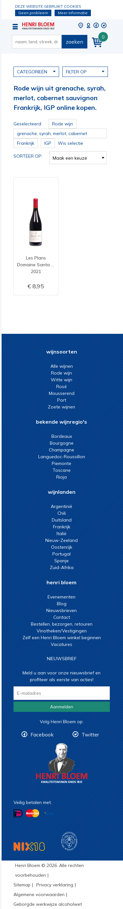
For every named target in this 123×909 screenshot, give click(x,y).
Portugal (61, 554)
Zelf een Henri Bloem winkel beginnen (61, 637)
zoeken (74, 41)
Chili (61, 513)
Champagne (61, 450)
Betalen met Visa (49, 814)
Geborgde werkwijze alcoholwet (47, 904)
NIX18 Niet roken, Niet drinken (29, 846)
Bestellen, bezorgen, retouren (61, 624)
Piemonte (61, 463)
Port (61, 400)
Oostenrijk (61, 547)
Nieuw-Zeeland (61, 540)
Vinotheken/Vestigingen (62, 631)
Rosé (61, 386)
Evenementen (61, 597)
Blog (61, 604)
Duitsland (62, 520)
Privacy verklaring (54, 885)
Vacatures (61, 644)
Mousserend (62, 393)
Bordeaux (61, 436)
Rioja (61, 477)
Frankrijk (61, 527)
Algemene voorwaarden (39, 894)
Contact (61, 617)
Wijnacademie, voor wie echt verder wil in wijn (69, 841)
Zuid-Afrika (62, 567)
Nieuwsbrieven (61, 610)
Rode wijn (61, 373)
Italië (61, 533)
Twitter (90, 734)
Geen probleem (33, 12)
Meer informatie (73, 12)
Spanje (61, 561)
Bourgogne (62, 443)
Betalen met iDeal (17, 813)
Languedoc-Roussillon (61, 457)
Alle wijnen (61, 366)
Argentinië (61, 506)
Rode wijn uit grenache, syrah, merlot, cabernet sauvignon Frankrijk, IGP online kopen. (38, 26)
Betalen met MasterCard (32, 813)
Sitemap (22, 885)
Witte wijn (61, 380)
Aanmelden (61, 706)
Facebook (42, 734)
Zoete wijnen (61, 407)
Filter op (85, 71)
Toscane (62, 470)
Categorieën (36, 71)
